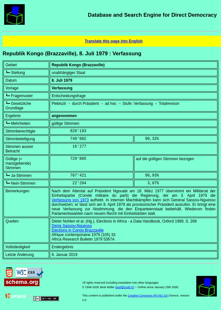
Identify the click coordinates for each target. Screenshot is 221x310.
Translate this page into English (114, 41)
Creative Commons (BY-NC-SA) (148, 295)
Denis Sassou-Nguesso (72, 225)
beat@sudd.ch (124, 287)
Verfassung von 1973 (70, 200)
